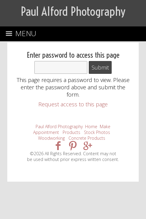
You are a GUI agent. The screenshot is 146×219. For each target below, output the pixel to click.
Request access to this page (73, 104)
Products (71, 132)
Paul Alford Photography (59, 126)
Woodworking (51, 138)
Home (91, 126)
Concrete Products (86, 138)
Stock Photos (97, 132)
